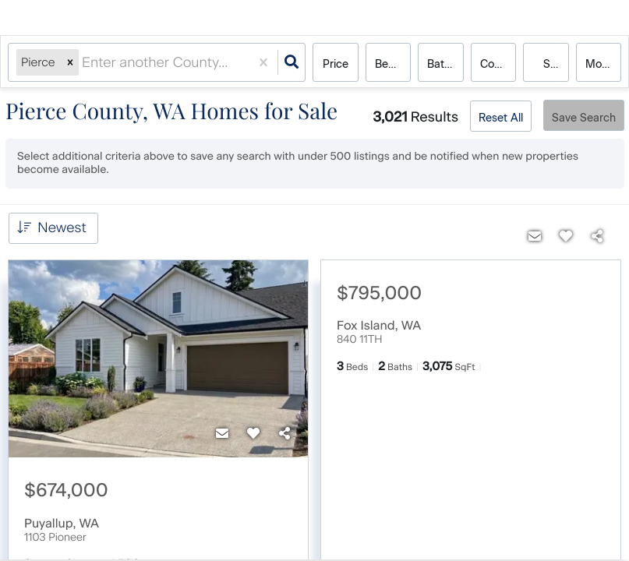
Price (335, 64)
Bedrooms (393, 64)
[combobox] (84, 63)
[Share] (284, 434)
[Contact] (222, 434)
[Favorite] (253, 434)
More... (602, 64)
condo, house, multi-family (498, 64)
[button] (70, 62)
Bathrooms (445, 64)
